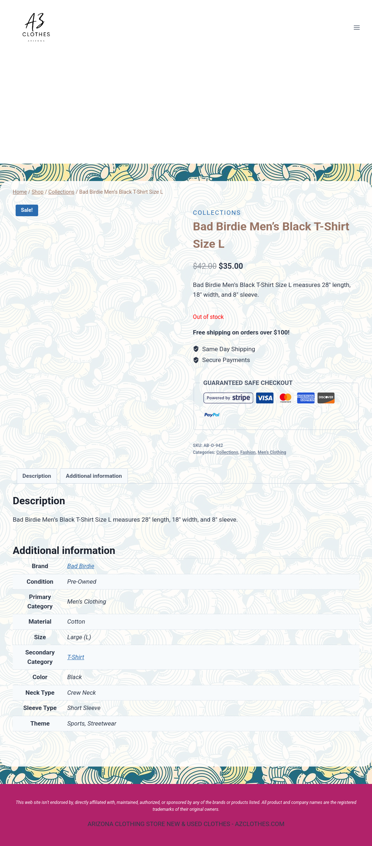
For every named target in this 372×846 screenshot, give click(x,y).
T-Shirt (75, 657)
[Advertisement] (186, 109)
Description (37, 476)
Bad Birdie (80, 566)
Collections (217, 212)
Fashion (247, 452)
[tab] (37, 476)
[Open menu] (356, 27)
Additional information (94, 476)
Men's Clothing (272, 452)
